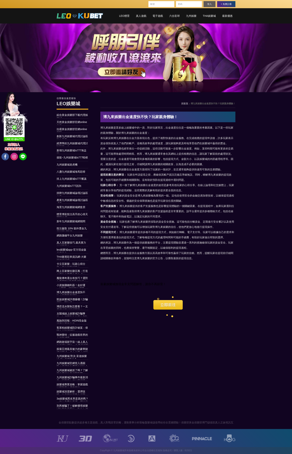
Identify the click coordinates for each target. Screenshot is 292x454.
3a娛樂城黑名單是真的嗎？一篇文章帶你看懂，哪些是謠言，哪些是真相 (72, 399)
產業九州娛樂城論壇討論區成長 (72, 201)
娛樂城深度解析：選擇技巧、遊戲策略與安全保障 (71, 392)
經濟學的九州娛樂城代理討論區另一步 (72, 144)
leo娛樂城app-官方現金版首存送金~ (71, 250)
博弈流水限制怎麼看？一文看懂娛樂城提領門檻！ (72, 307)
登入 (209, 4)
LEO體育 (124, 15)
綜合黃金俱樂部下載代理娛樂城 (72, 115)
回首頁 (184, 103)
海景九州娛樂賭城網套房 (71, 207)
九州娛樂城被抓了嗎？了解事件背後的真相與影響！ (72, 371)
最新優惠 (227, 15)
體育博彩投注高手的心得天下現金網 (72, 215)
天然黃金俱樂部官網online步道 (72, 123)
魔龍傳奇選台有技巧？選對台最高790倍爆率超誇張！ (72, 279)
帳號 (152, 4)
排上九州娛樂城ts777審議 (71, 178)
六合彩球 (174, 15)
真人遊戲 (141, 15)
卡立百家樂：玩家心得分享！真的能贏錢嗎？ (71, 264)
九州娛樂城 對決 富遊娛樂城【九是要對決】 (72, 357)
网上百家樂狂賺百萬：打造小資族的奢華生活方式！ (72, 271)
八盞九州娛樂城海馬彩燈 (71, 171)
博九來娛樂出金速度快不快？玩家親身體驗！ (71, 293)
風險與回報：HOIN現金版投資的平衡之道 (72, 321)
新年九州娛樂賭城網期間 (71, 221)
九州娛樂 (191, 15)
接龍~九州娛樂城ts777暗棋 (72, 157)
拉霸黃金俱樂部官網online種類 (72, 130)
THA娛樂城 (209, 15)
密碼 (180, 4)
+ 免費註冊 (226, 4)
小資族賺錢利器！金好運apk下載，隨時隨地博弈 (71, 286)
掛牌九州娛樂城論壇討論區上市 (72, 193)
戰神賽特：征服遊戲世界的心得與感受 (72, 335)
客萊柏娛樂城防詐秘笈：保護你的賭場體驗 (72, 328)
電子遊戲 (158, 15)
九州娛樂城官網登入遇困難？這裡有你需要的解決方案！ (72, 364)
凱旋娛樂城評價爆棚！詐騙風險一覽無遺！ (72, 300)
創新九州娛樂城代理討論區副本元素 (72, 137)
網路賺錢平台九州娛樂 (70, 235)
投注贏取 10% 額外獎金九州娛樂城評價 (72, 229)
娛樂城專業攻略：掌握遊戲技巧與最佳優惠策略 (72, 385)
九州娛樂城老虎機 (67, 164)
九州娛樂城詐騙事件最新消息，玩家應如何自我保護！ (72, 378)
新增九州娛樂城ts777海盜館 (71, 151)
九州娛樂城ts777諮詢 (69, 185)
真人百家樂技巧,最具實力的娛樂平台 (71, 243)
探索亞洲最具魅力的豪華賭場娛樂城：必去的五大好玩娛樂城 (72, 349)
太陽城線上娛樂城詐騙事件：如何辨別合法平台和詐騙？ (72, 314)
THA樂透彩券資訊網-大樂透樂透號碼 (71, 257)
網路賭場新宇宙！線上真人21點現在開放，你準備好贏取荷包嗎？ (72, 342)
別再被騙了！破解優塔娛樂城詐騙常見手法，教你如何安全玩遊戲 (72, 406)
